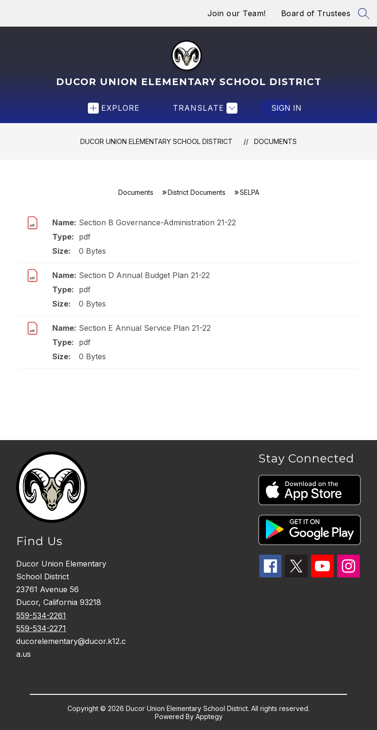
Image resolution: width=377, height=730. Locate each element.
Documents (275, 141)
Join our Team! (236, 13)
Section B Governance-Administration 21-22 (157, 222)
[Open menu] (114, 108)
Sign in (280, 108)
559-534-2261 (41, 615)
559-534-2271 (41, 628)
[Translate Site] (203, 108)
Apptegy (209, 716)
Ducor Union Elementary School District (156, 141)
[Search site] (363, 13)
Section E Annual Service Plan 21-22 (145, 328)
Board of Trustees (316, 13)
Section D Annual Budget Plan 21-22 (144, 275)
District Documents (197, 192)
